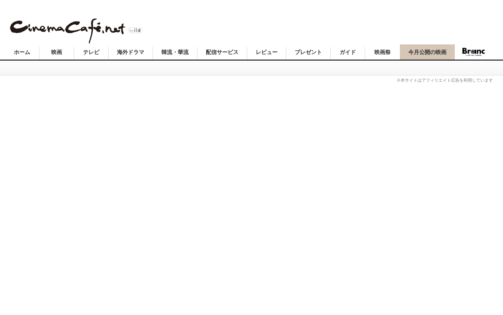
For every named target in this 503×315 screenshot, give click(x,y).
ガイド (348, 52)
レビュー (266, 52)
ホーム (22, 52)
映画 (56, 52)
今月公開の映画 (427, 52)
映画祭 (382, 52)
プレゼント (308, 52)
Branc (474, 51)
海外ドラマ (130, 52)
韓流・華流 (175, 52)
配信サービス (222, 52)
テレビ (91, 52)
